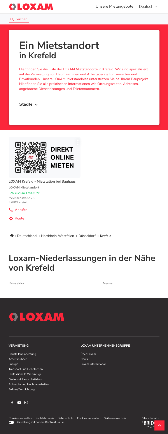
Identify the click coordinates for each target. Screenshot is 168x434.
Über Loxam (88, 354)
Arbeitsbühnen (18, 359)
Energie (13, 364)
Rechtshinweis (44, 418)
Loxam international (93, 364)
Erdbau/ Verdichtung (22, 389)
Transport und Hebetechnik (26, 369)
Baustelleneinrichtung (22, 354)
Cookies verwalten (20, 418)
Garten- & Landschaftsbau (25, 379)
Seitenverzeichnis (115, 418)
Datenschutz (66, 418)
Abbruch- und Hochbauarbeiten (29, 384)
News (84, 359)
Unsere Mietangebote (114, 7)
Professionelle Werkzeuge (25, 374)
